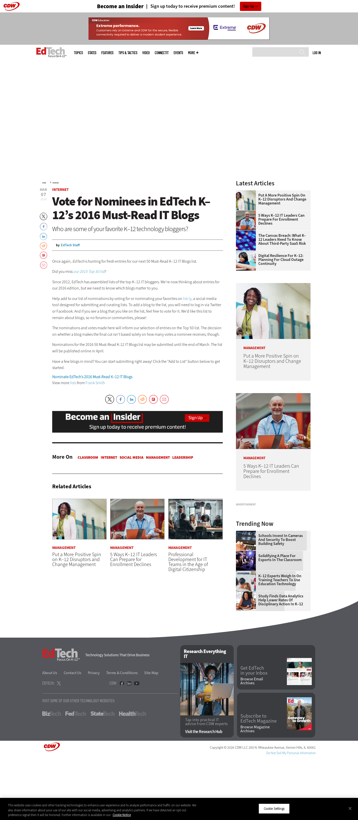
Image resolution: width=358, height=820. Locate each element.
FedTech (75, 776)
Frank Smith (95, 382)
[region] (179, 809)
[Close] (350, 808)
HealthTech (132, 776)
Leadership (182, 457)
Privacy (94, 735)
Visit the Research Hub (203, 794)
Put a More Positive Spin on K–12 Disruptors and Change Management (282, 199)
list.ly (187, 298)
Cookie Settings (274, 808)
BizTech (51, 776)
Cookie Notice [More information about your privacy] (122, 815)
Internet (55, 183)
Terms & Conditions (122, 735)
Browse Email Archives (251, 743)
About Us (49, 735)
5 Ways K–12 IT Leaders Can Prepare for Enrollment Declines (281, 219)
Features (107, 53)
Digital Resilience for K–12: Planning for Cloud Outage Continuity (281, 260)
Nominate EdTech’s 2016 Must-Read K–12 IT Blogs (92, 376)
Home (44, 183)
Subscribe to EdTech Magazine (258, 781)
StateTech (102, 776)
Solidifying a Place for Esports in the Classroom (280, 620)
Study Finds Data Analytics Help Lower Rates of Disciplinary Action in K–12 (280, 662)
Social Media (131, 457)
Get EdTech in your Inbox (254, 733)
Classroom (88, 457)
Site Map (151, 735)
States (92, 53)
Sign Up (248, 6)
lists (73, 382)
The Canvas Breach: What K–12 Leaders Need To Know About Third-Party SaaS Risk (282, 240)
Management (158, 457)
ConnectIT (162, 53)
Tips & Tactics (127, 53)
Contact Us (72, 735)
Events (178, 53)
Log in (317, 52)
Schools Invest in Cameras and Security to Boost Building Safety (280, 602)
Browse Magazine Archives (255, 791)
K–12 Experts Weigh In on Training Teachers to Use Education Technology (279, 642)
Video (146, 53)
